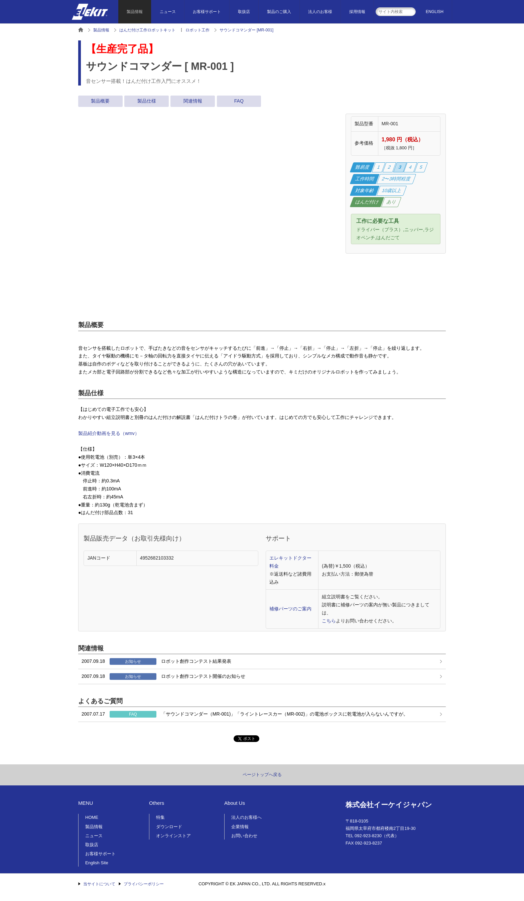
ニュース (168, 11)
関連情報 (192, 101)
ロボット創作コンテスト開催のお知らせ (163, 676)
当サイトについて (99, 884)
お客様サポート (207, 11)
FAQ (239, 101)
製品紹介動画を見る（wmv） (108, 433)
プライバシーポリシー (144, 884)
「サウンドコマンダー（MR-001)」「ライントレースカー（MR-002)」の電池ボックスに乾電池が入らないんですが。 (245, 714)
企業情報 (240, 826)
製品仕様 (146, 101)
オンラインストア (173, 835)
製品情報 (135, 11)
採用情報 (357, 11)
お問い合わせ (244, 835)
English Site (96, 862)
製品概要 (100, 101)
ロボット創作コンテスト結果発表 (156, 661)
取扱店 (244, 11)
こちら (329, 620)
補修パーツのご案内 (290, 608)
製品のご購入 (279, 11)
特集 (160, 817)
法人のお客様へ (246, 817)
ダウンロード (169, 826)
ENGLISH (434, 11)
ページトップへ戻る (262, 774)
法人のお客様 (320, 11)
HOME (91, 817)
